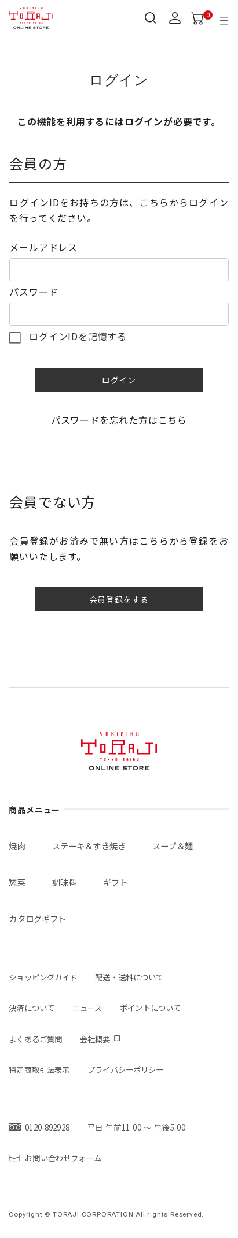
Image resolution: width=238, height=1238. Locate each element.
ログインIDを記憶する (78, 336)
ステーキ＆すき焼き (89, 846)
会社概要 (95, 1039)
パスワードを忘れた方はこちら (119, 420)
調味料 (64, 882)
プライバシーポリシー (125, 1069)
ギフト (115, 882)
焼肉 (17, 846)
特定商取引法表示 (39, 1069)
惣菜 (17, 882)
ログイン (119, 380)
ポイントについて (150, 1007)
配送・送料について (129, 977)
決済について (31, 1007)
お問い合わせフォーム (63, 1158)
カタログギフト (37, 918)
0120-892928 (47, 1127)
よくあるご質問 (35, 1039)
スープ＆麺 (172, 846)
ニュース (87, 1007)
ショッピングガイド (43, 977)
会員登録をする (119, 599)
